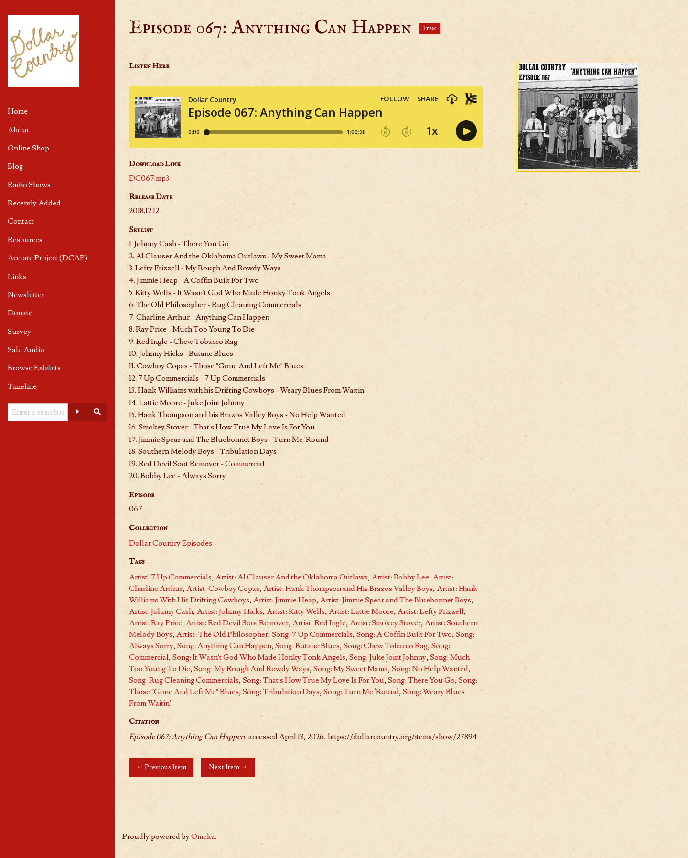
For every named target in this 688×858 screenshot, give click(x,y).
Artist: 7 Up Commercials (170, 577)
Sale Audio (26, 349)
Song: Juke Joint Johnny (387, 657)
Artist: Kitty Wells (296, 611)
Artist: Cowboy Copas (222, 588)
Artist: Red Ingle (319, 623)
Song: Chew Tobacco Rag (386, 646)
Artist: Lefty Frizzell (431, 611)
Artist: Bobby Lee (400, 577)
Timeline (22, 386)
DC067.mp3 (149, 178)
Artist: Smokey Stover (385, 623)
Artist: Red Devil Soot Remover (237, 623)
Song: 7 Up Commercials (312, 634)
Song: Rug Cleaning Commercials (184, 680)
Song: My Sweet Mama (350, 669)
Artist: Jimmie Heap (284, 600)
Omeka (203, 836)
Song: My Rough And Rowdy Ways (252, 669)
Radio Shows (29, 185)
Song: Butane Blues (307, 646)
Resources (25, 240)
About (18, 130)
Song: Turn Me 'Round (361, 692)
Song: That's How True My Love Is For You (313, 680)
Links (17, 276)
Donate (20, 313)
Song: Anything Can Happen (224, 646)
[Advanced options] (77, 412)
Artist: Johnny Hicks (230, 611)
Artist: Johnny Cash (161, 611)
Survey (19, 331)
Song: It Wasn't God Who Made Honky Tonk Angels (258, 657)
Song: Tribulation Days (281, 692)
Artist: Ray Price (155, 623)
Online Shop (28, 148)
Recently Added (34, 203)
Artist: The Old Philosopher (222, 634)
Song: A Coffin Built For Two (404, 634)
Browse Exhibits (34, 368)
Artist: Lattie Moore (361, 611)
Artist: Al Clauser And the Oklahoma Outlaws (291, 577)
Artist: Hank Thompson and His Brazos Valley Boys (348, 588)
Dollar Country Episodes (170, 543)
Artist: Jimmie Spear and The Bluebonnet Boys (395, 600)
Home (18, 111)
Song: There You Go (421, 680)
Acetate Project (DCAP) (47, 258)
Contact (21, 221)
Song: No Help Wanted (430, 669)
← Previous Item (161, 767)
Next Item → (228, 767)
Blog (15, 166)
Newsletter (26, 295)
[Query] (38, 412)
